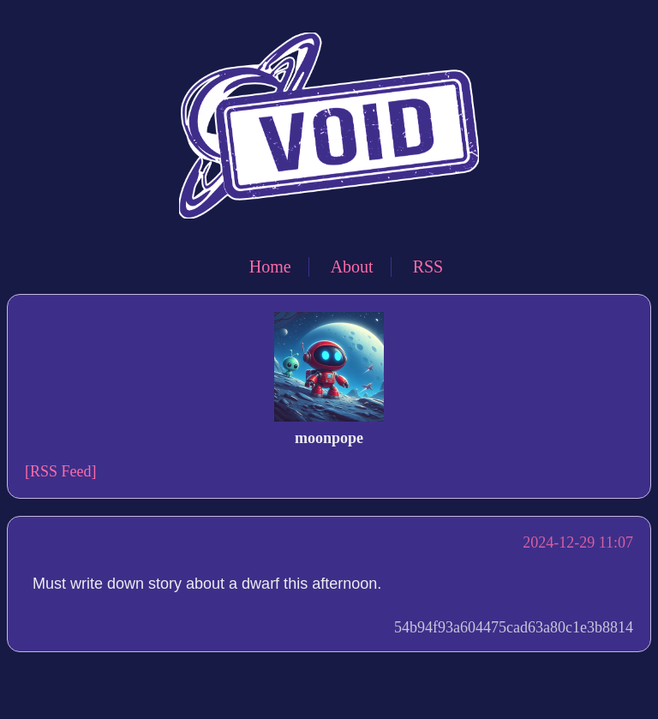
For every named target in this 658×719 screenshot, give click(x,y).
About (352, 266)
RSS (428, 266)
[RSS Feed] (61, 471)
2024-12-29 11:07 (578, 542)
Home (270, 266)
